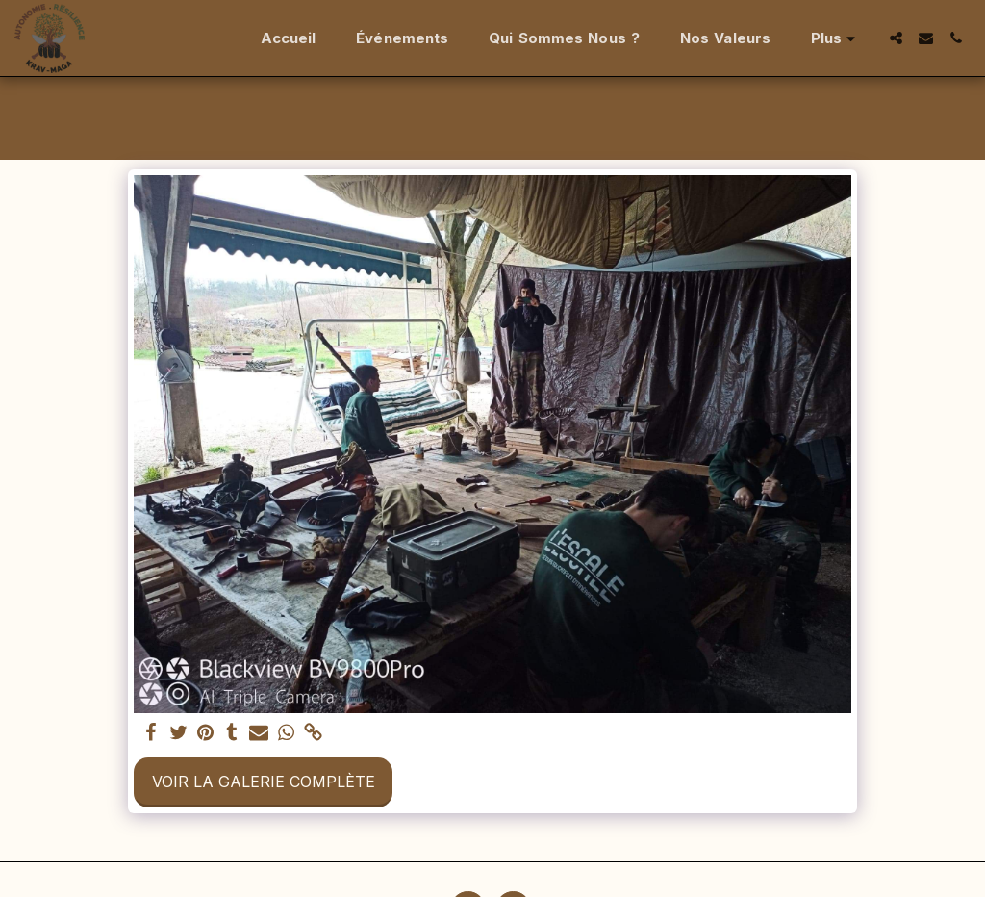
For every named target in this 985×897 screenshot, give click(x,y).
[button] (896, 38)
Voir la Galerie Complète (263, 781)
